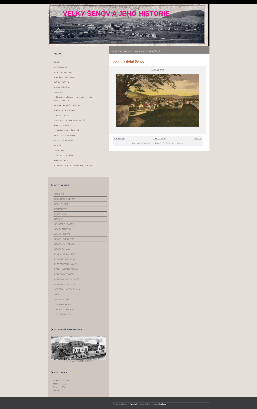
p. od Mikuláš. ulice (65, 259)
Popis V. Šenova (63, 72)
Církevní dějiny (63, 87)
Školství (59, 92)
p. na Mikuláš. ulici (64, 254)
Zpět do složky (159, 138)
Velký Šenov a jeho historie (116, 13)
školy (57, 294)
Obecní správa (62, 125)
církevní (59, 194)
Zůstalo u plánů (63, 155)
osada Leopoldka (64, 239)
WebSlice (134, 404)
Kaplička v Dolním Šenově (78, 361)
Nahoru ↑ (163, 404)
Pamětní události (64, 77)
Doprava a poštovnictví (67, 105)
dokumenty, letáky (65, 199)
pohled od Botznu (64, 274)
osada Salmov (62, 249)
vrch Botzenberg (64, 309)
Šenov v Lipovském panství (69, 120)
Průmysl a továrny (65, 110)
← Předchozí (119, 138)
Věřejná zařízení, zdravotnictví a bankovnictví (73, 99)
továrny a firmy (63, 304)
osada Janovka (62, 229)
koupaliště (60, 209)
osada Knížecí (62, 234)
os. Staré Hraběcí (64, 224)
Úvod (113, 51)
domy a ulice (61, 204)
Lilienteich (60, 214)
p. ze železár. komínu (66, 264)
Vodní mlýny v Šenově (66, 130)
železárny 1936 (62, 314)
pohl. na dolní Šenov (139, 51)
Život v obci (61, 115)
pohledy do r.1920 (64, 284)
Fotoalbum (122, 51)
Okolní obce (61, 160)
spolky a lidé (61, 299)
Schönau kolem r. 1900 (67, 289)
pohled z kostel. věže (67, 279)
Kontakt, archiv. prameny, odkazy (73, 166)
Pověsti (58, 146)
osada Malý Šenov (64, 244)
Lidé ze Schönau (63, 140)
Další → (198, 138)
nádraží (58, 219)
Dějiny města (61, 82)
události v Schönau (65, 135)
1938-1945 (59, 151)
